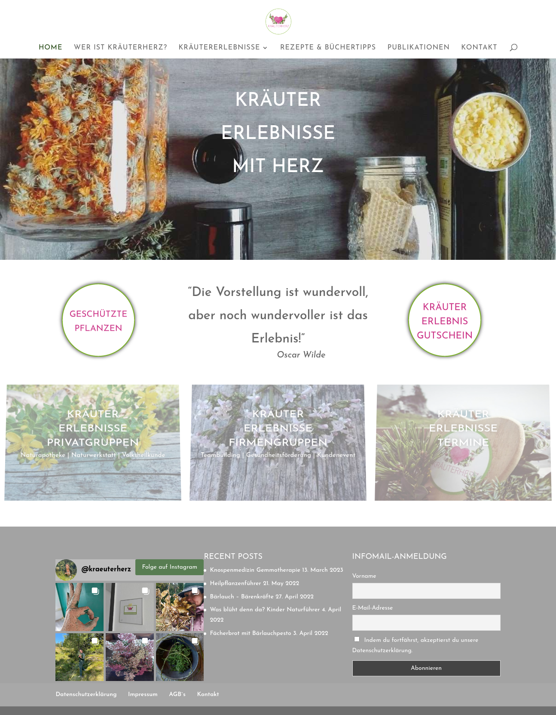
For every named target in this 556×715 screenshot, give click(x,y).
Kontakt (479, 48)
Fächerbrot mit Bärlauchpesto (250, 633)
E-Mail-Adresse (372, 608)
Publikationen (419, 48)
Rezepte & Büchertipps (328, 48)
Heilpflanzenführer (235, 583)
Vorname (364, 576)
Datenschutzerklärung (85, 694)
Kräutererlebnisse (219, 48)
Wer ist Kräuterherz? (120, 48)
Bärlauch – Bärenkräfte (241, 597)
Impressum (143, 694)
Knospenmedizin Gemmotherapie (255, 570)
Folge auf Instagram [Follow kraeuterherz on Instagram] (170, 567)
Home (50, 48)
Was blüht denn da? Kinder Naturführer (265, 610)
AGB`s (177, 694)
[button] (79, 607)
